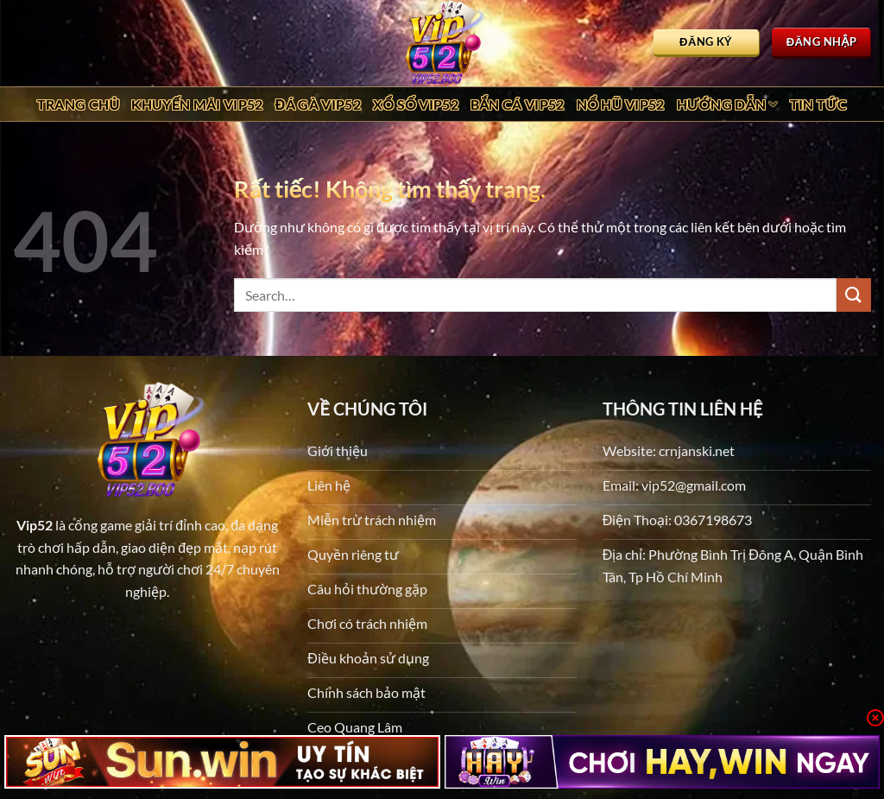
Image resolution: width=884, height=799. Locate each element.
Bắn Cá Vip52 (517, 104)
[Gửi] (854, 295)
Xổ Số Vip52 (415, 104)
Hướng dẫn (727, 104)
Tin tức (819, 104)
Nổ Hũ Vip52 (621, 104)
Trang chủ (78, 104)
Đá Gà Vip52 (318, 104)
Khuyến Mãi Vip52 (196, 104)
